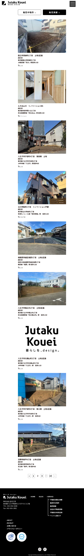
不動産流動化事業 (56, 500)
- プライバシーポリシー (14, 529)
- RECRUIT (9, 523)
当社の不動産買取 (56, 509)
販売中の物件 (54, 503)
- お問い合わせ (11, 526)
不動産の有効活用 (56, 512)
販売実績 (53, 506)
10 (50, 476)
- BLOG (40, 496)
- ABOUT (9, 520)
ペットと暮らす (55, 516)
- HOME (32, 496)
